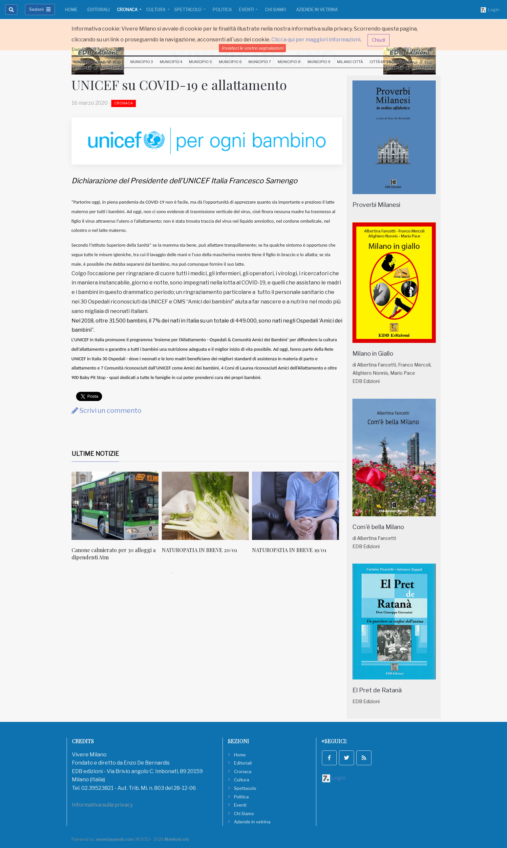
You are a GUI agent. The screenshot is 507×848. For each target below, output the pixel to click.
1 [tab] (162, 572)
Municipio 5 (200, 61)
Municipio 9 (318, 61)
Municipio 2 (112, 61)
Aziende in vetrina (317, 9)
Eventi (247, 9)
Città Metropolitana (391, 61)
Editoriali (98, 9)
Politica (222, 9)
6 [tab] (211, 572)
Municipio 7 (259, 61)
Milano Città (350, 61)
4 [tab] (192, 572)
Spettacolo (188, 9)
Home (71, 9)
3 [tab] (182, 572)
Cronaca (127, 9)
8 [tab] (231, 572)
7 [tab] (221, 572)
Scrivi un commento (106, 410)
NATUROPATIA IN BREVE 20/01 (199, 550)
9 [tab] (241, 572)
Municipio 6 (230, 61)
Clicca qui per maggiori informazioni (315, 39)
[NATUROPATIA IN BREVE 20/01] (205, 506)
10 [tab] (251, 572)
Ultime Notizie (95, 453)
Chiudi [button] (378, 40)
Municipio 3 (141, 61)
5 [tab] (202, 572)
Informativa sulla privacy (102, 805)
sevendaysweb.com (114, 839)
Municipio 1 (84, 61)
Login (490, 10)
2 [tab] (172, 572)
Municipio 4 (171, 61)
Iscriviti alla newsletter (409, 49)
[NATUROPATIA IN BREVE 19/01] (295, 506)
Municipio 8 (289, 61)
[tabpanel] (117, 520)
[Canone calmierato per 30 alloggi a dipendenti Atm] (115, 506)
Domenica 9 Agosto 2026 (98, 49)
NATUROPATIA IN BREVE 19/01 (289, 550)
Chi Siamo (275, 9)
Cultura (156, 9)
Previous (66, 519)
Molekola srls (177, 839)
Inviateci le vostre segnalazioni (252, 48)
